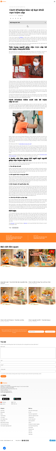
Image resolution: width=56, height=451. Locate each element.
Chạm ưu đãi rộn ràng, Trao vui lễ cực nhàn (40, 282)
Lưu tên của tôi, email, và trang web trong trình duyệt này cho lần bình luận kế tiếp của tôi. (21, 373)
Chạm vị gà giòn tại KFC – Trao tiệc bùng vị (39, 320)
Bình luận (3, 346)
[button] (54, 1)
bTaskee (21, 37)
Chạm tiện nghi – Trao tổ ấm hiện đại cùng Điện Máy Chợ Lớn (14, 282)
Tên (2, 360)
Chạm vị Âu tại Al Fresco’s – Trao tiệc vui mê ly (12, 320)
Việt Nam (4, 402)
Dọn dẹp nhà (15, 227)
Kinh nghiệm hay (21, 6)
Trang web (3, 369)
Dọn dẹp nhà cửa (13, 6)
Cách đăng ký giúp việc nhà (25, 143)
